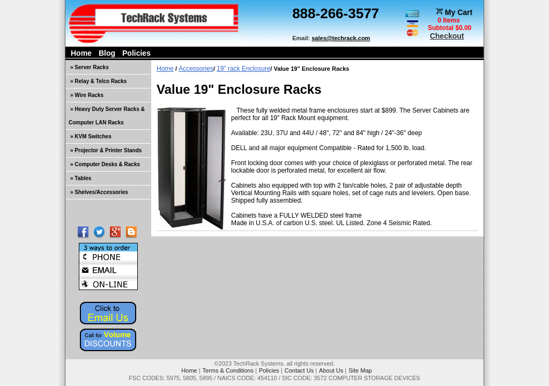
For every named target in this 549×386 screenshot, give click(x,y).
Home (81, 53)
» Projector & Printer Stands (106, 150)
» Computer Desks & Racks (105, 164)
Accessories (196, 68)
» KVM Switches (91, 136)
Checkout (447, 36)
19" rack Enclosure (243, 68)
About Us (331, 370)
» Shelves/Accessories (99, 192)
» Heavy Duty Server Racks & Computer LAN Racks (107, 115)
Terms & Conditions (228, 370)
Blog (107, 53)
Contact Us (299, 370)
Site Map (360, 370)
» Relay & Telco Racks (98, 81)
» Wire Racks (86, 95)
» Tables (80, 178)
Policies (136, 53)
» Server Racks (89, 67)
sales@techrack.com (340, 38)
